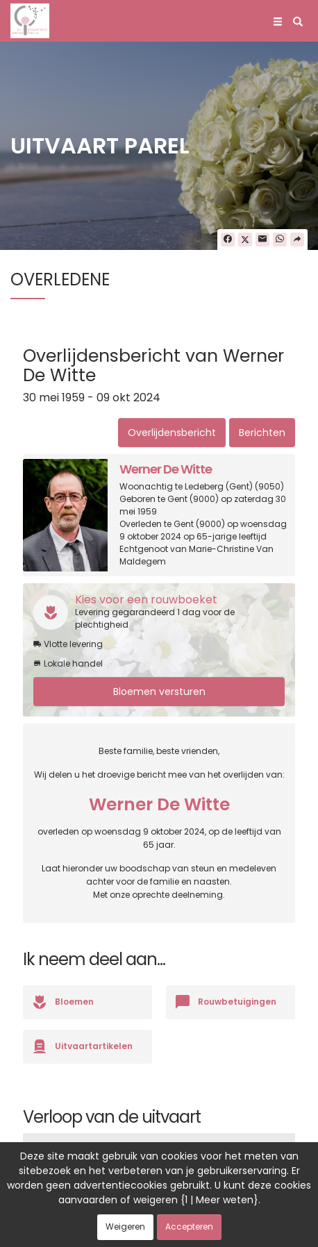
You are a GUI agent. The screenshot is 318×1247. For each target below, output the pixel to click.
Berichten (262, 433)
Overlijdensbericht (172, 433)
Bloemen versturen (159, 691)
